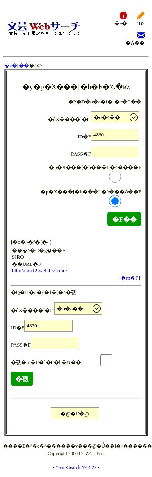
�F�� (124, 219)
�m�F (129, 278)
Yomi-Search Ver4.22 (76, 467)
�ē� (120, 18)
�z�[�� (16, 65)
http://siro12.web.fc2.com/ (39, 270)
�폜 (22, 379)
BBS (140, 18)
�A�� (135, 38)
